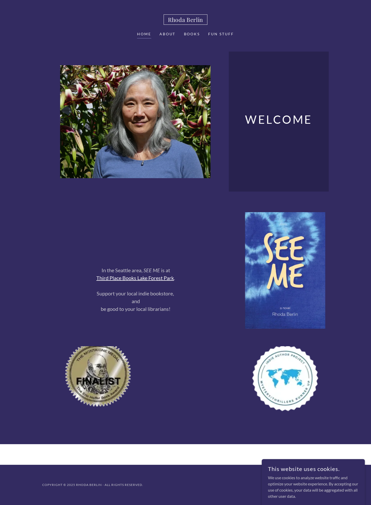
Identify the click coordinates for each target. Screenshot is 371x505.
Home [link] (144, 34)
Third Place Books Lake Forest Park (135, 278)
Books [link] (192, 34)
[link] (185, 20)
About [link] (167, 34)
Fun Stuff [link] (221, 34)
